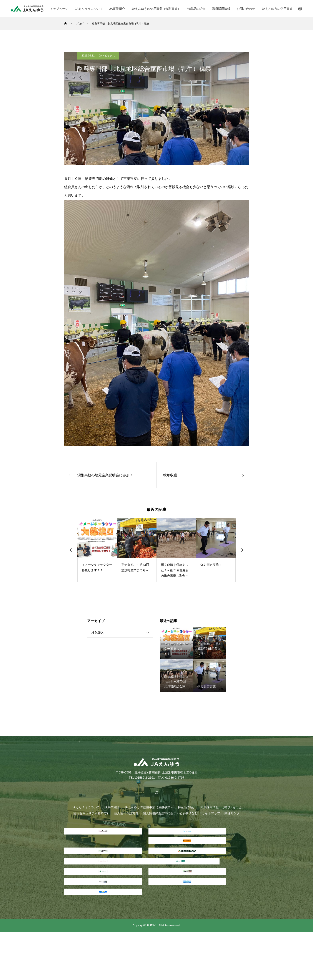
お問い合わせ (246, 8)
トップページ (59, 8)
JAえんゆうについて (89, 8)
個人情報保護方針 (126, 813)
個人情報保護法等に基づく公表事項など (170, 813)
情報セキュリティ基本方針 (91, 813)
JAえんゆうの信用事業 (276, 8)
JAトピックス (107, 55)
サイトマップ (211, 813)
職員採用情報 (221, 8)
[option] (97, 550)
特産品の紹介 (196, 8)
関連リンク (232, 813)
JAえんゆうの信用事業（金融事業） (156, 8)
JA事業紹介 (117, 8)
